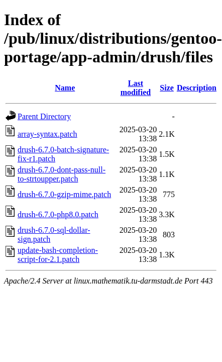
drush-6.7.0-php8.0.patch (58, 214)
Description (196, 87)
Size (167, 87)
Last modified (136, 88)
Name (65, 87)
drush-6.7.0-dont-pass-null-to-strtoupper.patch (61, 174)
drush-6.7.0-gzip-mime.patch (64, 194)
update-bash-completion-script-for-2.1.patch (58, 254)
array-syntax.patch (47, 134)
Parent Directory (44, 116)
